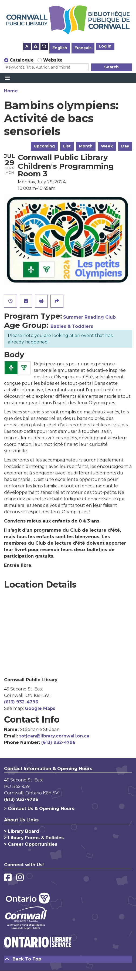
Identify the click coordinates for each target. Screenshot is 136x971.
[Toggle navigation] (7, 78)
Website (53, 60)
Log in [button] (105, 46)
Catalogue (22, 60)
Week (107, 146)
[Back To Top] (68, 959)
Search (111, 67)
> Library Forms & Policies (34, 837)
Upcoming (44, 146)
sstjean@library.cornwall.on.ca (54, 736)
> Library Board (21, 831)
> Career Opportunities (30, 844)
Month (86, 146)
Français (82, 47)
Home (11, 90)
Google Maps (40, 708)
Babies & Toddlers (71, 326)
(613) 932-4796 (21, 701)
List (67, 146)
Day (125, 146)
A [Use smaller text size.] (26, 46)
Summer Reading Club (89, 317)
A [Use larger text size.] (35, 46)
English (59, 47)
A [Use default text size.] (44, 46)
